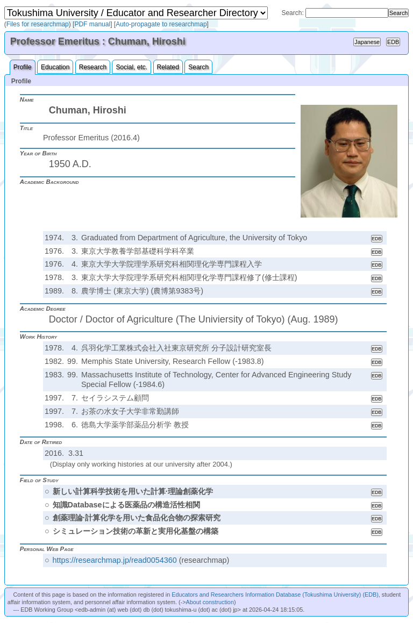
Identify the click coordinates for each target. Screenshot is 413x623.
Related (168, 67)
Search (198, 67)
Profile (22, 67)
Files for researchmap (37, 24)
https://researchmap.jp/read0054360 (115, 560)
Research (92, 67)
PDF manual (92, 24)
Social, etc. (131, 67)
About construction (209, 602)
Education (55, 67)
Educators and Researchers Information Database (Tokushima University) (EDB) (275, 594)
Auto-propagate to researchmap (161, 24)
